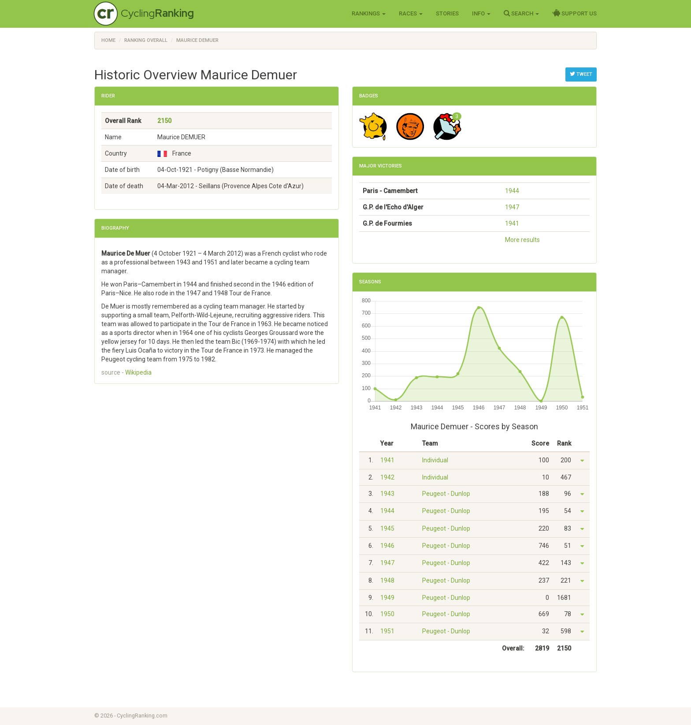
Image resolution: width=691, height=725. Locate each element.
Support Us (574, 13)
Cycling (157, 13)
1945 (387, 528)
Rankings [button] (369, 13)
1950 (387, 613)
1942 (387, 477)
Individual (435, 460)
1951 (387, 631)
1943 (387, 493)
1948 (387, 580)
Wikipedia (138, 372)
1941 (512, 223)
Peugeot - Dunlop (446, 493)
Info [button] (481, 13)
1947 (512, 207)
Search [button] (521, 13)
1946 (387, 545)
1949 (387, 597)
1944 (512, 190)
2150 (164, 120)
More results (522, 239)
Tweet (581, 74)
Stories (447, 13)
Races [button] (411, 13)
